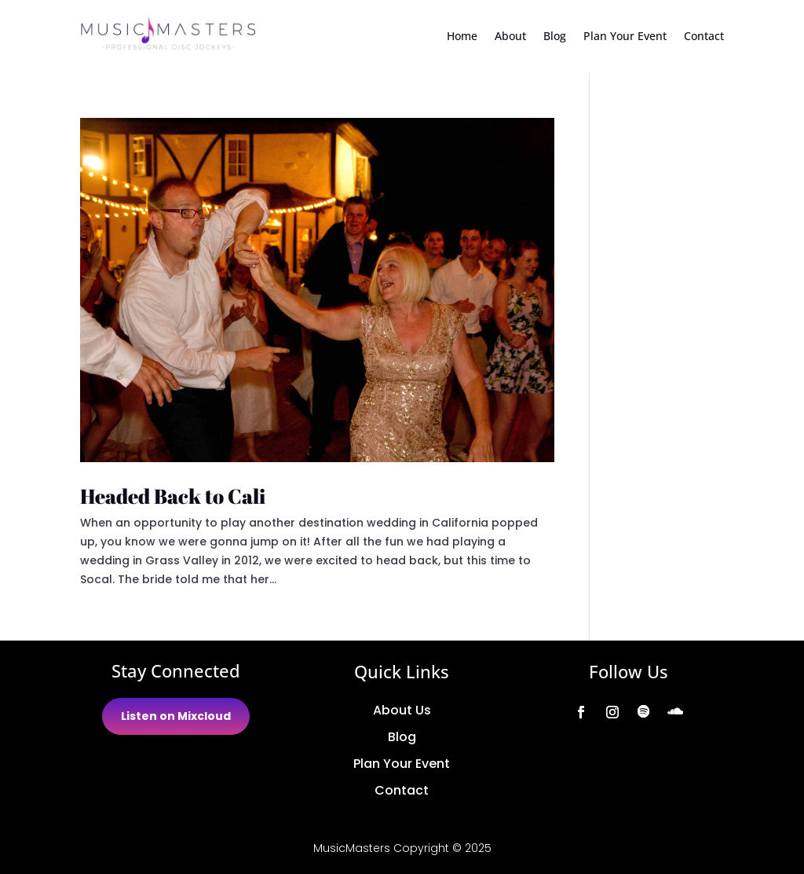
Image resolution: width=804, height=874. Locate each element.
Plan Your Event (625, 35)
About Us (402, 710)
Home (462, 35)
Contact (704, 35)
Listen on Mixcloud (176, 716)
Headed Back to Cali (172, 496)
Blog (554, 35)
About (510, 35)
